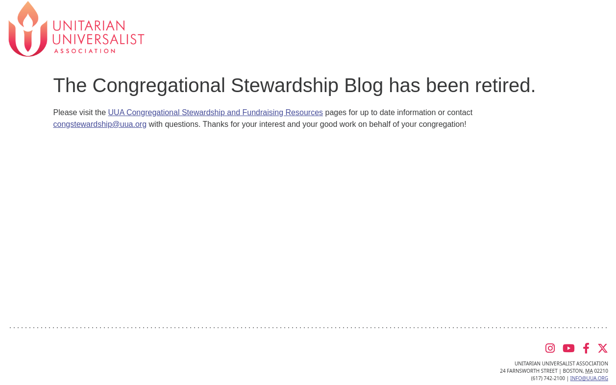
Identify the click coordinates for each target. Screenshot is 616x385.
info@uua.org (589, 378)
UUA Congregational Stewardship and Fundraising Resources (215, 112)
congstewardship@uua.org (100, 124)
